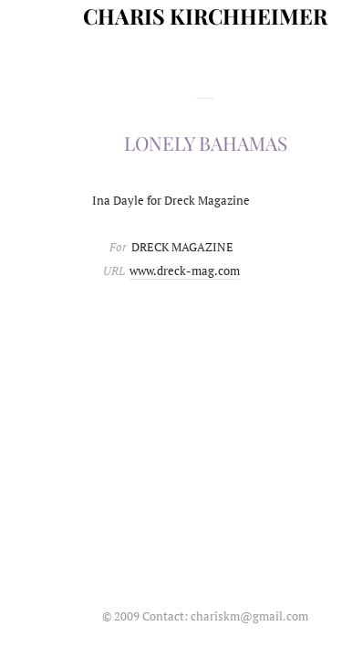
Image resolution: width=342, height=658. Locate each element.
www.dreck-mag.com (185, 270)
